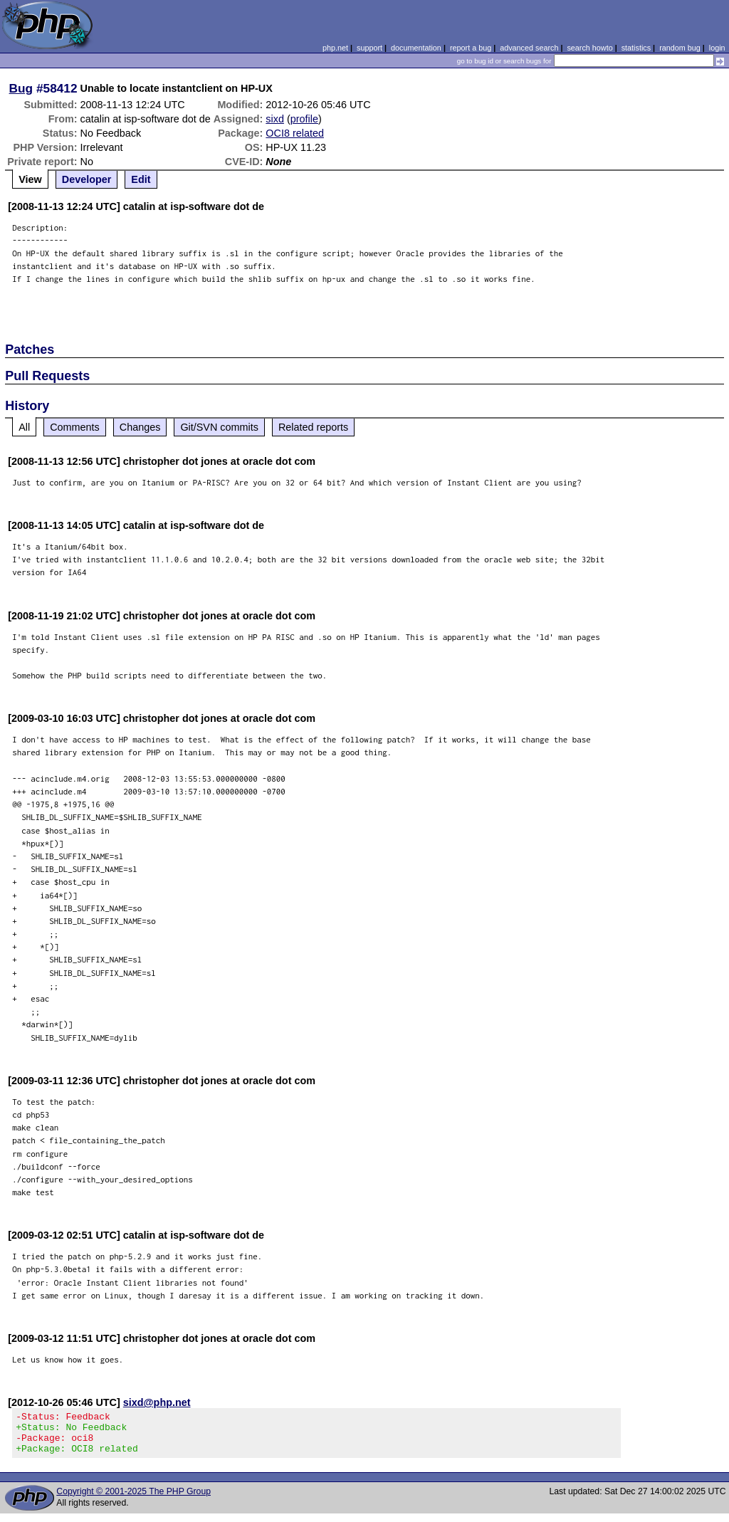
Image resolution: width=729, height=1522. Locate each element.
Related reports (313, 427)
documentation (416, 47)
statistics (636, 47)
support (369, 47)
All (24, 427)
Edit (140, 179)
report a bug (470, 47)
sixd (275, 119)
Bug (21, 88)
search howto (589, 47)
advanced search (529, 47)
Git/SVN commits (219, 427)
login (717, 47)
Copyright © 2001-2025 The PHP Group (133, 1500)
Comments (75, 427)
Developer (87, 179)
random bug (680, 47)
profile (304, 119)
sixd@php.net (157, 1402)
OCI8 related (295, 133)
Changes (140, 427)
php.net (335, 47)
